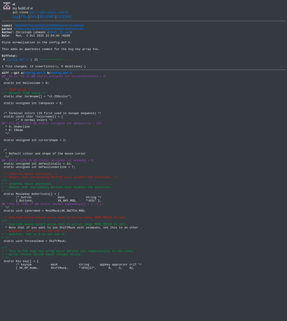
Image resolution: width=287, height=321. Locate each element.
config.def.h (17, 67)
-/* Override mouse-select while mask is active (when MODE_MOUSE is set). (65, 256)
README (47, 17)
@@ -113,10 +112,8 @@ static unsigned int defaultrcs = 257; (52, 143)
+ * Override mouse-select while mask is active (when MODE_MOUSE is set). (65, 264)
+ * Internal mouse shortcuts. (27, 215)
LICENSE (64, 17)
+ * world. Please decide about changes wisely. (42, 300)
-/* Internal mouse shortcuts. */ (30, 203)
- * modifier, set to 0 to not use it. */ (37, 272)
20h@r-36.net (59, 35)
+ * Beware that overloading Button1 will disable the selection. (57, 219)
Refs (33, 17)
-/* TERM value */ (17, 102)
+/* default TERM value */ (24, 106)
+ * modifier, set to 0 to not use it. (34, 276)
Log (15, 17)
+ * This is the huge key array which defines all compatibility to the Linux (67, 296)
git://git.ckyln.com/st (49, 13)
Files (24, 17)
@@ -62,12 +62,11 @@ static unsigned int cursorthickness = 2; (54, 86)
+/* (4, 211)
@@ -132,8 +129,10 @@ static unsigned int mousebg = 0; (48, 187)
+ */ (5, 223)
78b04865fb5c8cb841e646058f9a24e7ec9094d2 (49, 27)
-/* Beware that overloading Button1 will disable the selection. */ (59, 207)
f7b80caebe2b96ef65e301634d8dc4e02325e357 (49, 31)
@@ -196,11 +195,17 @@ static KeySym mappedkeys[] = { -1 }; (52, 239)
